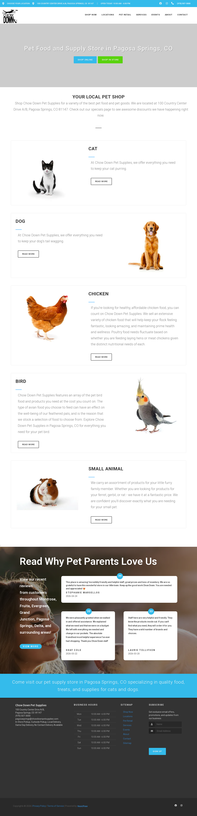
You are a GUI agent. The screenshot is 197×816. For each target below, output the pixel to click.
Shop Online (85, 60)
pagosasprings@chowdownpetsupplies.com (36, 719)
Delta (38, 626)
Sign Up (157, 751)
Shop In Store (110, 60)
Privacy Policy (39, 806)
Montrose (47, 599)
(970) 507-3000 (22, 716)
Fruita (25, 606)
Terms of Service (55, 806)
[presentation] (165, 739)
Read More (101, 181)
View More (31, 646)
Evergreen (40, 606)
